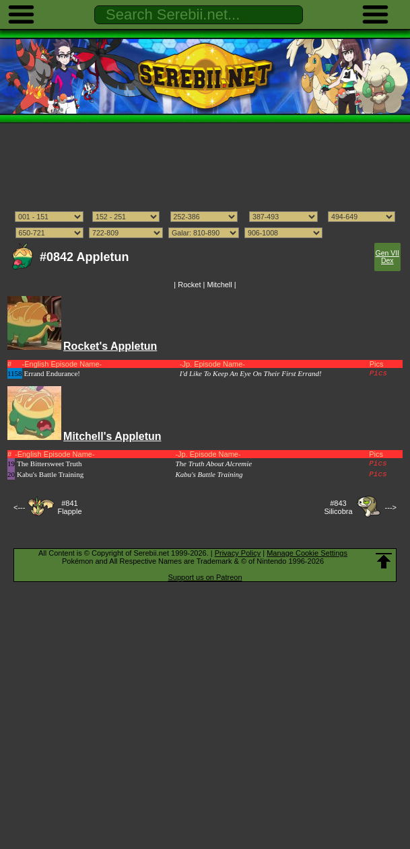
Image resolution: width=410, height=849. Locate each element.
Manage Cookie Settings (307, 553)
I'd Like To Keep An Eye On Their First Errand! (251, 373)
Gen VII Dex (387, 257)
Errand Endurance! (52, 373)
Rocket (189, 285)
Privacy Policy (238, 553)
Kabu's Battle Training (50, 474)
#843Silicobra (338, 507)
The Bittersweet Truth (49, 463)
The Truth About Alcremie (213, 463)
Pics (378, 373)
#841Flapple (69, 507)
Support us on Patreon (205, 577)
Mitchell (219, 285)
